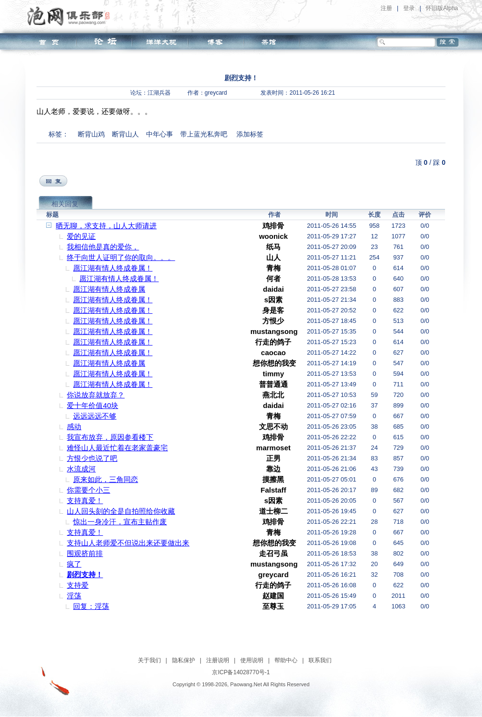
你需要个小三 (88, 490)
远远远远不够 (94, 416)
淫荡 (74, 596)
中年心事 (159, 134)
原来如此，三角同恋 (105, 479)
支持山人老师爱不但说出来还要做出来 (128, 543)
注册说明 (217, 660)
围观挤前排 (85, 553)
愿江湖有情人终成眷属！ (112, 268)
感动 (74, 426)
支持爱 (77, 585)
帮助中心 (285, 660)
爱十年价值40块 (92, 405)
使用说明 (251, 660)
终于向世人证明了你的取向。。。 (121, 257)
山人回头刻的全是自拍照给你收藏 (121, 511)
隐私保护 (183, 660)
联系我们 (320, 660)
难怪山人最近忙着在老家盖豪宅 (117, 448)
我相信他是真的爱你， (103, 247)
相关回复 (64, 204)
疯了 (74, 564)
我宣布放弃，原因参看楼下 (110, 437)
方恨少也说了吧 (92, 458)
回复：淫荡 (91, 606)
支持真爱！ (85, 500)
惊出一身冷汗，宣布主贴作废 (120, 522)
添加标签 (249, 134)
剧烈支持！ (85, 574)
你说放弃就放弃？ (95, 395)
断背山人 (125, 134)
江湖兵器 (159, 92)
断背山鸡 (91, 134)
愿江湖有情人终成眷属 (109, 289)
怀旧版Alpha (442, 8)
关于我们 (149, 660)
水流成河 (81, 469)
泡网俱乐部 (70, 16)
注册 (386, 8)
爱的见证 (81, 236)
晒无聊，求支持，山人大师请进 (106, 226)
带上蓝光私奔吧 (203, 134)
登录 (409, 8)
